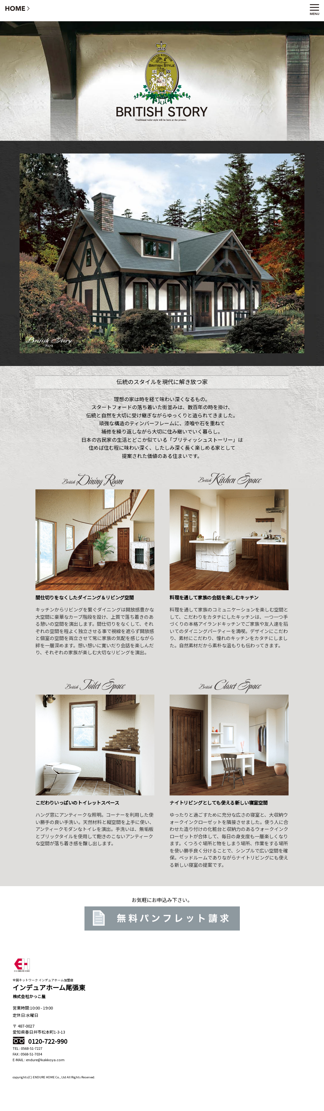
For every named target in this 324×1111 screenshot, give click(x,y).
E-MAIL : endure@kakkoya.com (39, 1059)
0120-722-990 (40, 1041)
